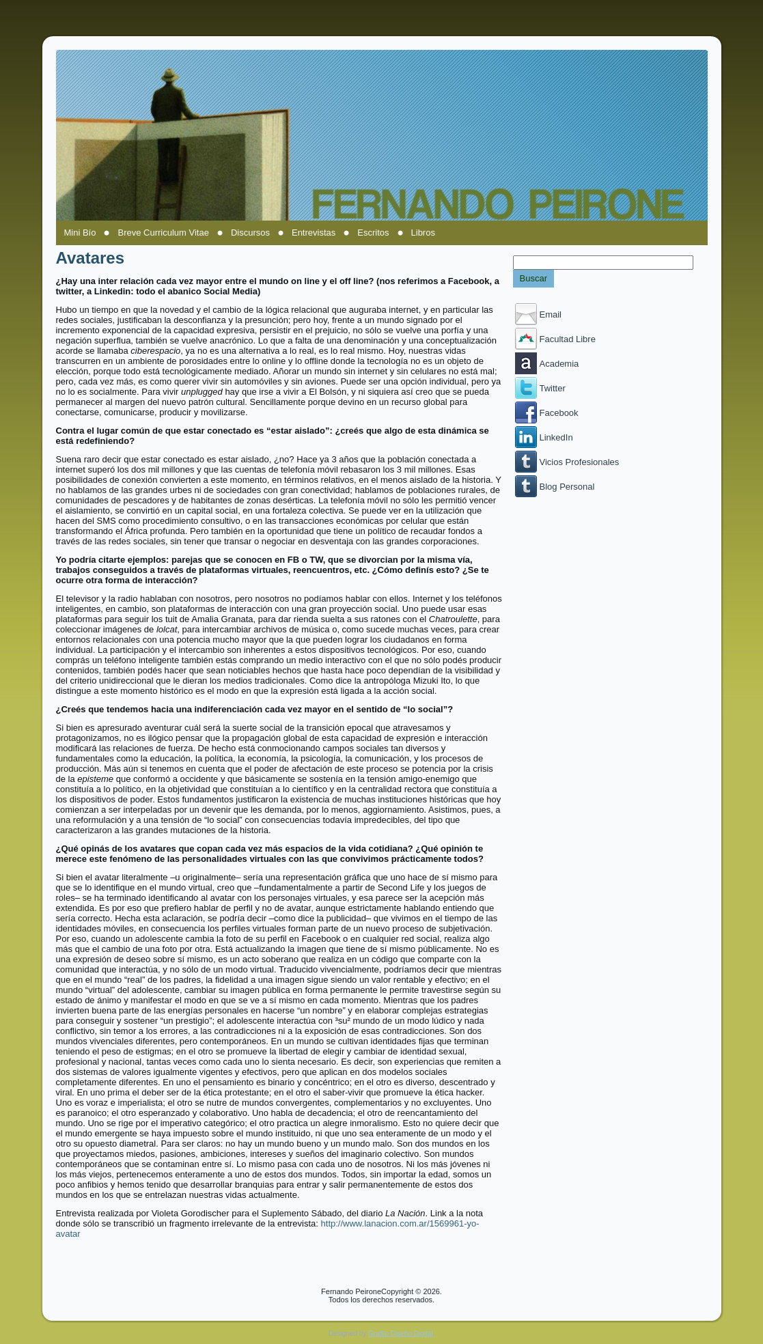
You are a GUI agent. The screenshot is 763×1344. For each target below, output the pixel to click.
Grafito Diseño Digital (400, 1333)
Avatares (90, 258)
